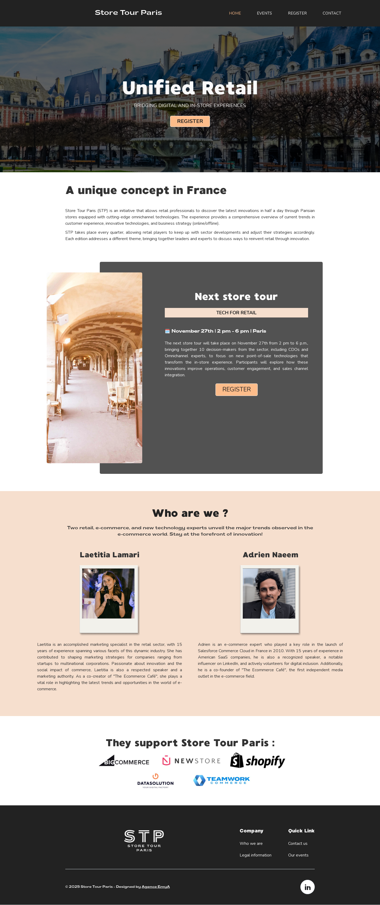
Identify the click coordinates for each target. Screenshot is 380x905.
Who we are (251, 843)
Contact (332, 13)
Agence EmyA (156, 887)
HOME (235, 13)
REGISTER (297, 13)
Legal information (255, 855)
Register (190, 121)
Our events (298, 855)
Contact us (298, 843)
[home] (126, 13)
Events (264, 13)
